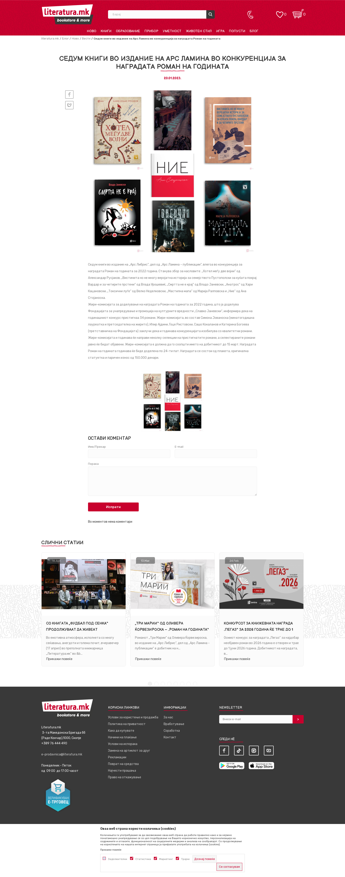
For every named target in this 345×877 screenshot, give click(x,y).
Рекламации (117, 757)
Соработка (172, 731)
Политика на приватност (127, 724)
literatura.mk (50, 38)
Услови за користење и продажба (133, 717)
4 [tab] (169, 684)
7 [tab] (189, 684)
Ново (75, 38)
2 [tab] (156, 684)
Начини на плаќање (122, 737)
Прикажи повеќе (59, 659)
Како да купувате (121, 731)
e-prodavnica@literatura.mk (61, 754)
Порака (93, 463)
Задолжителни (117, 859)
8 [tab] (195, 684)
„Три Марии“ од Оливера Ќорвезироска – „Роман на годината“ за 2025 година (172, 629)
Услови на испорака (122, 744)
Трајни (185, 859)
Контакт (170, 737)
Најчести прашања (122, 771)
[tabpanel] (83, 609)
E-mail (179, 446)
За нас (168, 717)
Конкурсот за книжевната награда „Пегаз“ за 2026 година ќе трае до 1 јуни (258, 629)
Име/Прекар (97, 446)
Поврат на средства (123, 764)
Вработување (174, 724)
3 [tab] (163, 684)
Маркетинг (166, 859)
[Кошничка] (298, 12)
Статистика (143, 859)
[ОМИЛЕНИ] (279, 12)
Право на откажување (124, 777)
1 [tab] (150, 684)
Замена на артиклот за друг (129, 751)
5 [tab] (176, 684)
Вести (86, 38)
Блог (65, 38)
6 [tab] (182, 684)
